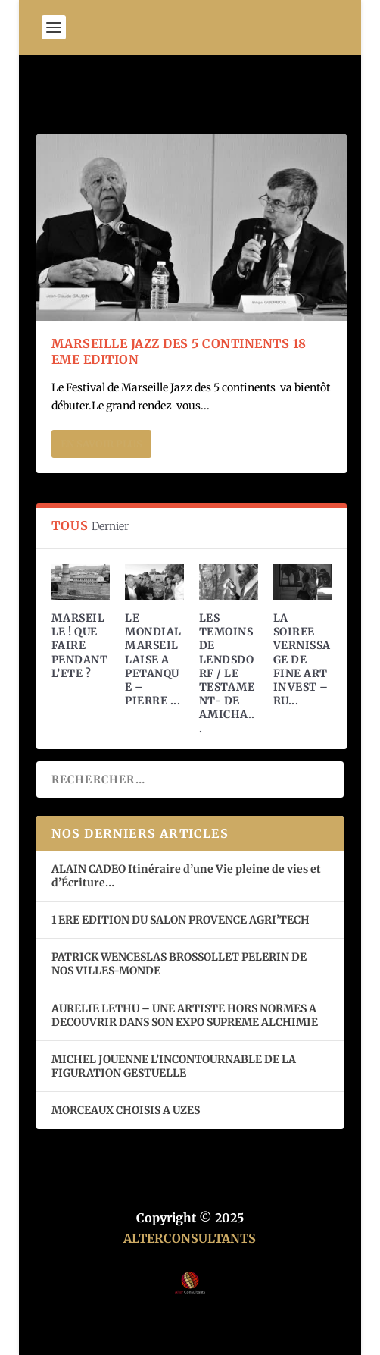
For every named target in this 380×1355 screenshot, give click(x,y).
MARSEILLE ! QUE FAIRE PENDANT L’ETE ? (79, 645)
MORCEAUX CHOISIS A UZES (125, 1110)
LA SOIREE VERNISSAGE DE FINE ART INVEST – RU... (302, 659)
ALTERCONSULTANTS (189, 1238)
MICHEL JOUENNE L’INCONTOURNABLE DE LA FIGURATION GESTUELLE (173, 1066)
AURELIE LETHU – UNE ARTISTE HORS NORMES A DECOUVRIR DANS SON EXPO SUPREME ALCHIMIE (184, 1015)
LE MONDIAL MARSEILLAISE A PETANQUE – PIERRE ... (153, 659)
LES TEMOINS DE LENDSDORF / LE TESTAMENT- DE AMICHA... (227, 673)
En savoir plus (101, 444)
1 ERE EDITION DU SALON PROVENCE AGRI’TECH (180, 920)
